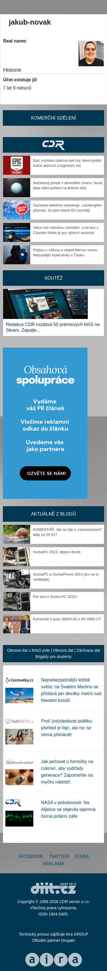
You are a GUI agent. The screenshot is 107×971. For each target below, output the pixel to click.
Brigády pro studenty (53, 656)
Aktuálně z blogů (53, 514)
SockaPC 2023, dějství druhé (56, 552)
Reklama (53, 863)
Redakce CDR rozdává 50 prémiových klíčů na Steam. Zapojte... (53, 327)
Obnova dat (63, 650)
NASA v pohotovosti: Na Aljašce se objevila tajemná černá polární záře (68, 809)
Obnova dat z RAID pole (28, 650)
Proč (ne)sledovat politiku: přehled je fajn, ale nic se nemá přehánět (67, 728)
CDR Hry (53, 145)
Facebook (30, 856)
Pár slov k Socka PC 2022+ (55, 597)
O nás (82, 856)
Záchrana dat (88, 650)
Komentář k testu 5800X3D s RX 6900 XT (67, 619)
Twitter (59, 856)
